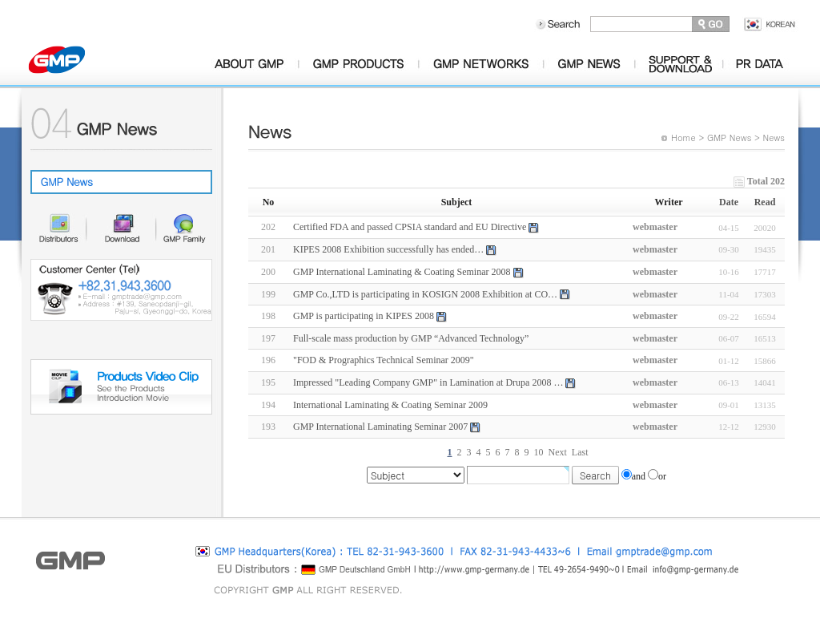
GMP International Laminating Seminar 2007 (380, 426)
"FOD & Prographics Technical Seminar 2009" (383, 360)
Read (765, 202)
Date (728, 202)
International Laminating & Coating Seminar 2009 (390, 405)
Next (558, 452)
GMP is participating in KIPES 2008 (363, 316)
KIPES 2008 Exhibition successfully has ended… (388, 249)
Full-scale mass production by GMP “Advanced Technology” (411, 338)
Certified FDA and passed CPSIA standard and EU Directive (409, 227)
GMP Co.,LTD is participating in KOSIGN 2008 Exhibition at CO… (425, 294)
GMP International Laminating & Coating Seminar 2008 (402, 271)
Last (580, 452)
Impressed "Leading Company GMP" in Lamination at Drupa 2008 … (428, 382)
